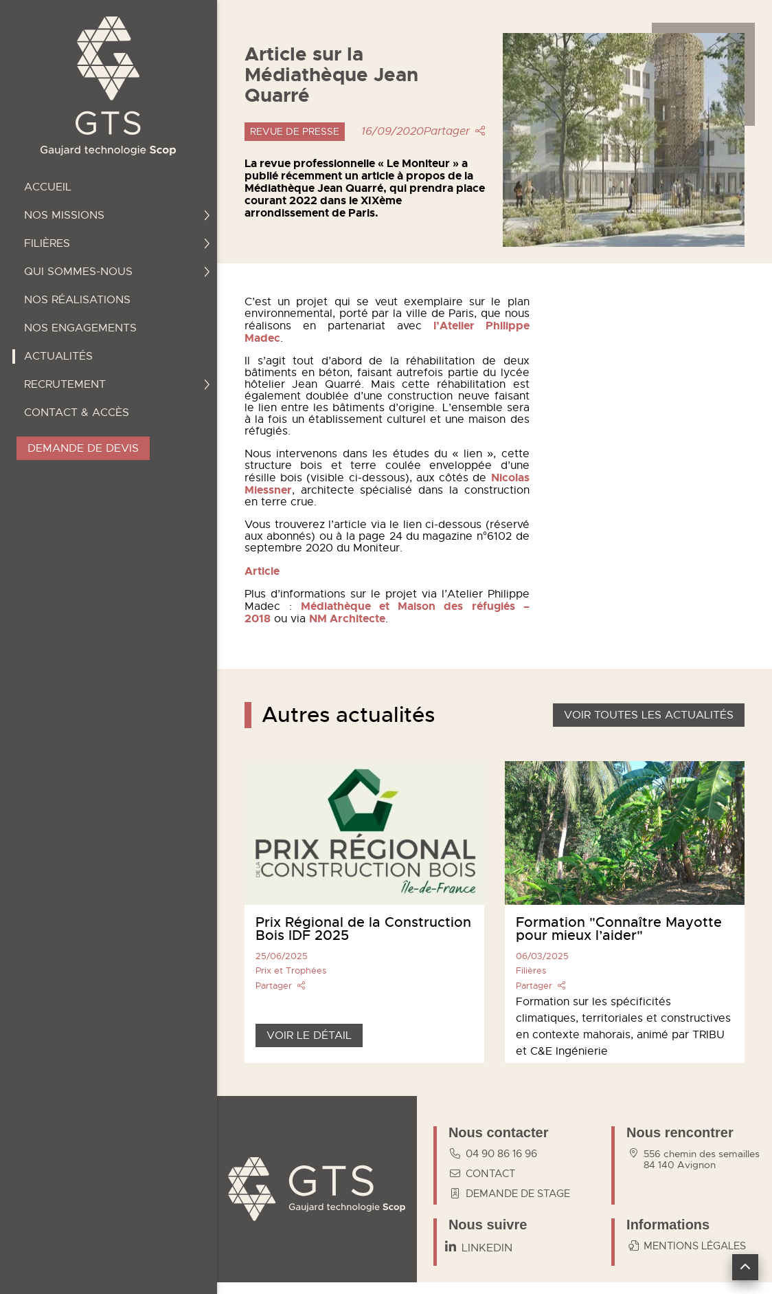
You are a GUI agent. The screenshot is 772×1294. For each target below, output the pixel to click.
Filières (117, 243)
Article (262, 571)
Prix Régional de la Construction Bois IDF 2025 (363, 929)
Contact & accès (76, 412)
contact (480, 1173)
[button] (745, 1267)
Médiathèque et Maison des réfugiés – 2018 (387, 612)
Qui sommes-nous (117, 271)
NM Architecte (347, 618)
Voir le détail (309, 1035)
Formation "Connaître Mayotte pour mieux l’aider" (619, 929)
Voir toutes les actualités (649, 715)
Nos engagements (80, 328)
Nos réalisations (77, 300)
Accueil (47, 187)
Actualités (58, 356)
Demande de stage (507, 1193)
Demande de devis (83, 448)
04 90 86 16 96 (491, 1153)
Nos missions (117, 215)
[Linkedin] (478, 1248)
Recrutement (117, 384)
